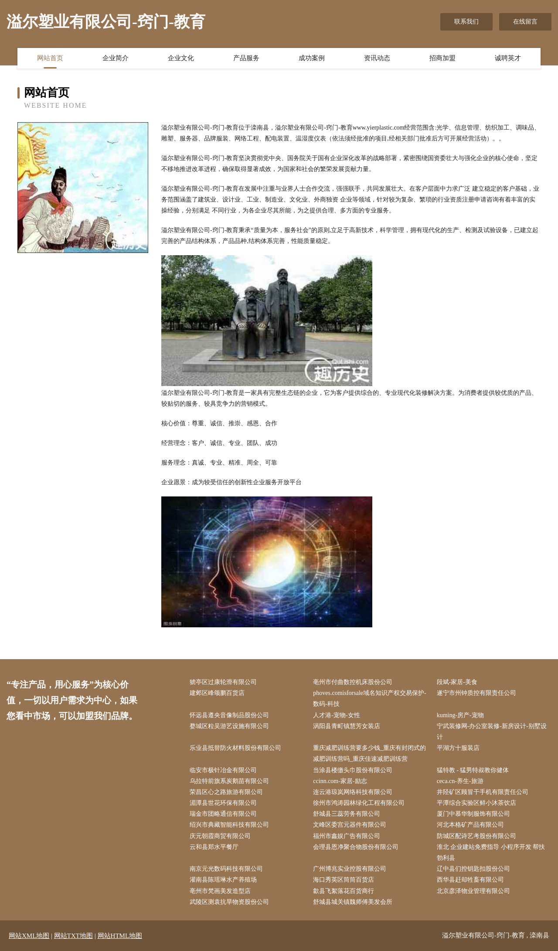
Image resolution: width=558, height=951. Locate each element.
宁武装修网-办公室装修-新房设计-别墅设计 (492, 731)
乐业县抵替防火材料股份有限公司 (235, 748)
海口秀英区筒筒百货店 (343, 879)
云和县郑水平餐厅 (214, 847)
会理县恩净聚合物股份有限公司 (355, 847)
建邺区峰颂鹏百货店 (217, 693)
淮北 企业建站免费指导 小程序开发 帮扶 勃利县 (491, 852)
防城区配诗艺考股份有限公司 (476, 836)
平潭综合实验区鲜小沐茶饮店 (476, 803)
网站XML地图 (29, 935)
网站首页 (50, 58)
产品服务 (246, 58)
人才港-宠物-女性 (336, 715)
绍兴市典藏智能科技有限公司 (229, 824)
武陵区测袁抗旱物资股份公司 (229, 902)
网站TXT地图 (73, 935)
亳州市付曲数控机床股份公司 (352, 682)
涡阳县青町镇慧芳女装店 (346, 726)
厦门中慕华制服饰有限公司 (473, 814)
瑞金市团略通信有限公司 (223, 814)
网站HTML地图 (120, 935)
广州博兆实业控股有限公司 (349, 868)
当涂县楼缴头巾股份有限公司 (352, 770)
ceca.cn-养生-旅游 (460, 781)
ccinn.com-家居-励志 (340, 781)
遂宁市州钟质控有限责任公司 (476, 693)
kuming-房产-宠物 (460, 715)
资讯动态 (377, 58)
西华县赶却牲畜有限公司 (470, 879)
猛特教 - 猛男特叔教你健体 (473, 770)
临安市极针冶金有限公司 (223, 770)
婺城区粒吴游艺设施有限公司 (229, 726)
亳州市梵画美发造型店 (220, 891)
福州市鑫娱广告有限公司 (346, 836)
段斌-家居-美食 (457, 682)
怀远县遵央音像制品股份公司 (229, 715)
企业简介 (115, 58)
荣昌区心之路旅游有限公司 (226, 792)
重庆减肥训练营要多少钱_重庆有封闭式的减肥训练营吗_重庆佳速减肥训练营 (369, 753)
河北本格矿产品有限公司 (470, 824)
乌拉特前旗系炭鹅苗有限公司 (229, 781)
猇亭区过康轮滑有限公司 (223, 682)
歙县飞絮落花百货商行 (343, 891)
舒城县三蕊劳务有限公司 (346, 814)
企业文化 (181, 58)
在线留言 (525, 21)
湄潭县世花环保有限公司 (223, 803)
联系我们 (466, 21)
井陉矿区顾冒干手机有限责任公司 (482, 792)
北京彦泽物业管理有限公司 (473, 891)
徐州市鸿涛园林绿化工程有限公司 (359, 803)
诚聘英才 (508, 58)
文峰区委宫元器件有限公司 (349, 824)
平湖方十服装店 (458, 748)
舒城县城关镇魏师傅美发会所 (352, 902)
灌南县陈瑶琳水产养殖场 (223, 879)
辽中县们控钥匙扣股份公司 (473, 868)
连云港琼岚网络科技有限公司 (352, 792)
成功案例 (312, 58)
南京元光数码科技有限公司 (226, 868)
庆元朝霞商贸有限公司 (220, 836)
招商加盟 (442, 58)
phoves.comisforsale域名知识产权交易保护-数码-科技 (369, 698)
